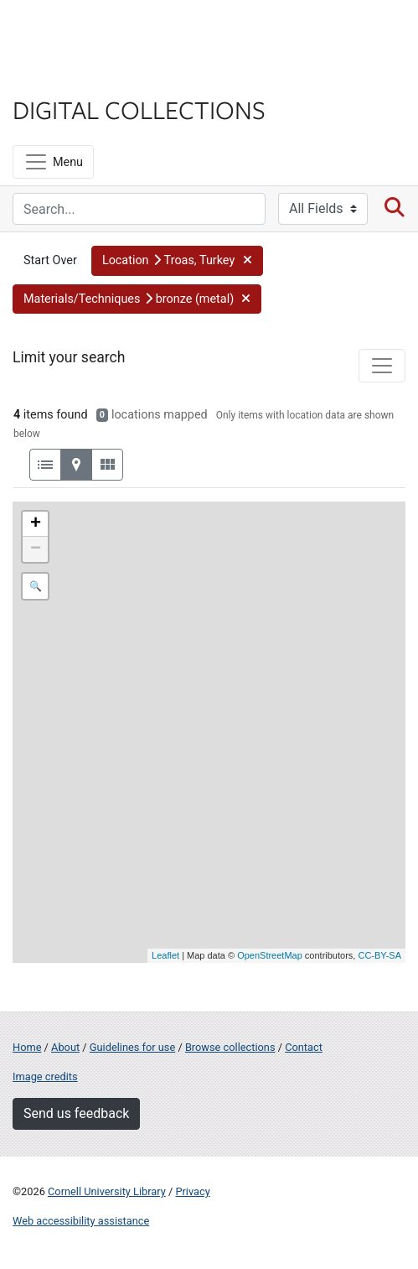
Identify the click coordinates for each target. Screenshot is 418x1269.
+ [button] (35, 524)
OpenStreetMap (269, 955)
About (65, 1047)
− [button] (35, 549)
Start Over (50, 260)
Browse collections (230, 1047)
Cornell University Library (107, 1191)
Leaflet (165, 955)
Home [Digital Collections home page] (27, 1047)
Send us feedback (76, 1113)
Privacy (192, 1191)
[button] (177, 261)
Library (63, 77)
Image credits (45, 1076)
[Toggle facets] (382, 365)
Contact (304, 1047)
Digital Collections (139, 109)
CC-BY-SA (379, 955)
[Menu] (53, 162)
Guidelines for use (132, 1047)
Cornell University (96, 32)
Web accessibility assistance (81, 1220)
